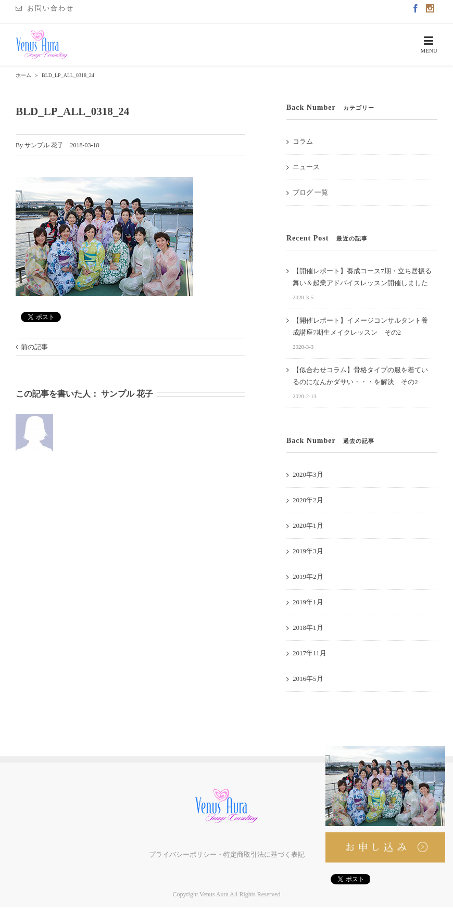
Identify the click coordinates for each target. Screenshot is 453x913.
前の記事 (34, 347)
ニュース (306, 167)
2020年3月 (308, 474)
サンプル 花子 (44, 145)
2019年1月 (308, 602)
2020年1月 (308, 525)
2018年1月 (308, 627)
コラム (303, 141)
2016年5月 (308, 678)
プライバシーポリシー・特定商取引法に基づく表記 (227, 854)
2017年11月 (309, 653)
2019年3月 (308, 551)
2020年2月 (308, 500)
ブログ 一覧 (310, 192)
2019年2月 (308, 576)
